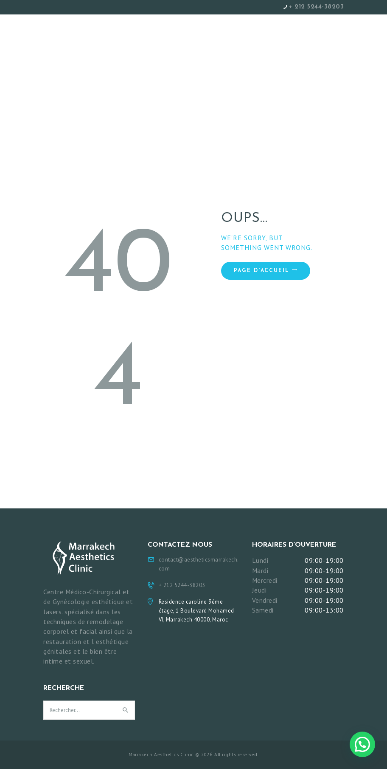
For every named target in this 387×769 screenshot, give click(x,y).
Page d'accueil (261, 270)
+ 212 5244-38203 (316, 7)
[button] (362, 744)
